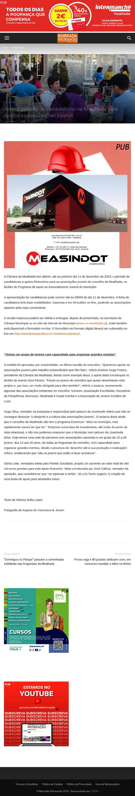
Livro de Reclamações (107, 784)
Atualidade (18, 47)
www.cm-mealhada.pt (91, 323)
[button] (129, 38)
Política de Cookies (52, 784)
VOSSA (95, 791)
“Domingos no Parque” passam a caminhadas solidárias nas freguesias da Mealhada (34, 562)
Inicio (5, 47)
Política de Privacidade (79, 784)
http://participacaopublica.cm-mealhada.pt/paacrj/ (47, 333)
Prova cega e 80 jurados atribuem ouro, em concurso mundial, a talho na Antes (102, 562)
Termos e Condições (27, 784)
